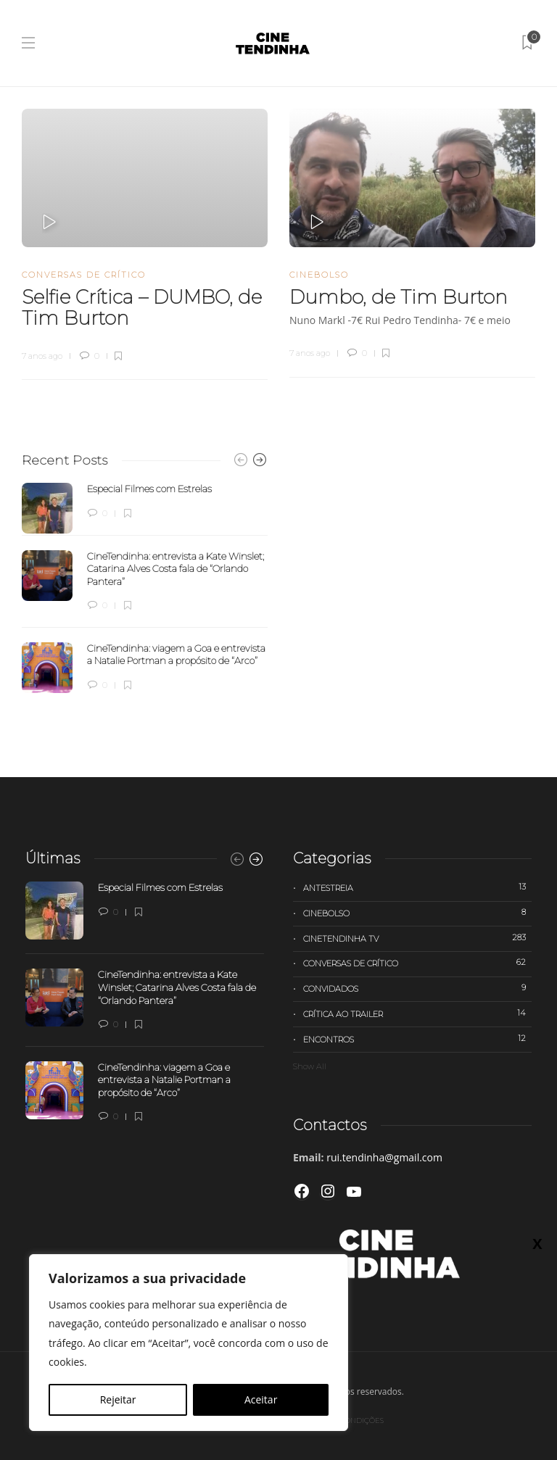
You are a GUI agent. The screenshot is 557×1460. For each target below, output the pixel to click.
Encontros (417, 1039)
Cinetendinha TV (417, 938)
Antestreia (417, 887)
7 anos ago (42, 356)
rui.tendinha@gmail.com (384, 1157)
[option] (145, 588)
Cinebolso (319, 275)
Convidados (417, 988)
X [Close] (537, 1243)
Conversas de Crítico (84, 275)
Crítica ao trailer (417, 1013)
